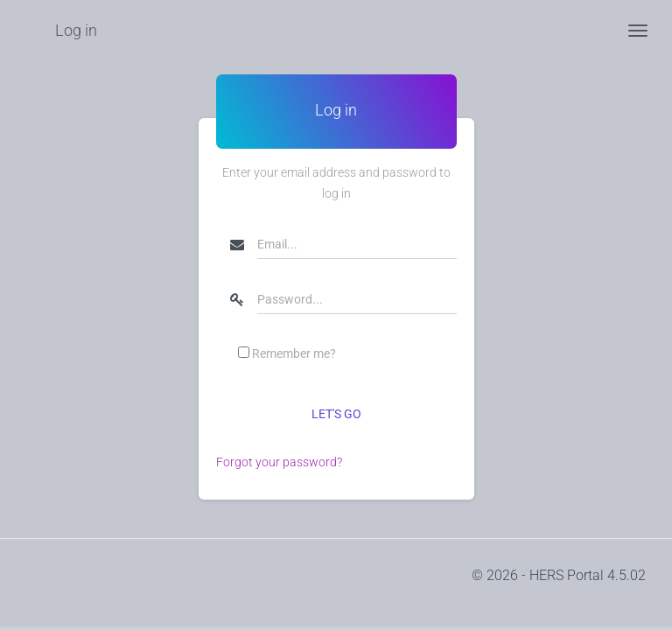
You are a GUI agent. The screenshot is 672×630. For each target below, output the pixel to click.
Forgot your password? (279, 462)
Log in (76, 30)
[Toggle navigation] (638, 30)
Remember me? (294, 353)
